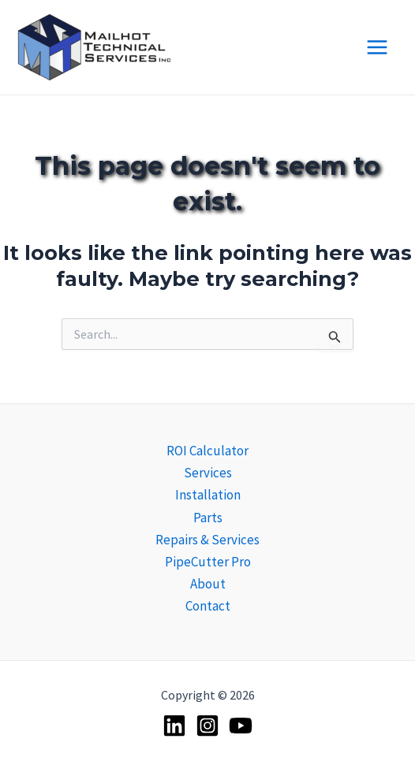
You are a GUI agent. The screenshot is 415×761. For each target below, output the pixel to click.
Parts (207, 517)
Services (208, 472)
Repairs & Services (207, 539)
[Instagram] (207, 725)
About (208, 583)
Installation (208, 494)
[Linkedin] (174, 725)
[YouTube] (240, 725)
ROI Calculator (207, 450)
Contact (207, 605)
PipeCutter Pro (208, 561)
